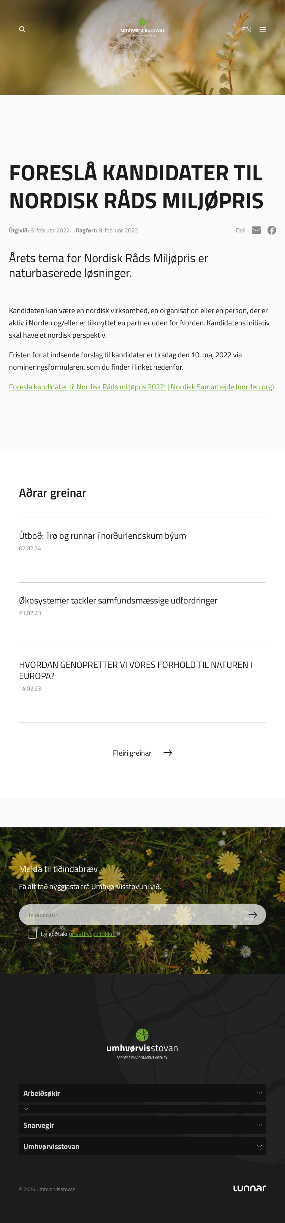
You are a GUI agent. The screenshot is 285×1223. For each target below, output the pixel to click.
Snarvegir (38, 1125)
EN (246, 29)
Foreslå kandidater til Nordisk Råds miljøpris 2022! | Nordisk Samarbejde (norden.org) (141, 386)
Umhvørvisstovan (51, 1146)
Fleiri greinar (132, 752)
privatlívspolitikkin (92, 934)
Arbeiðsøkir (41, 1093)
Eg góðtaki (72, 934)
